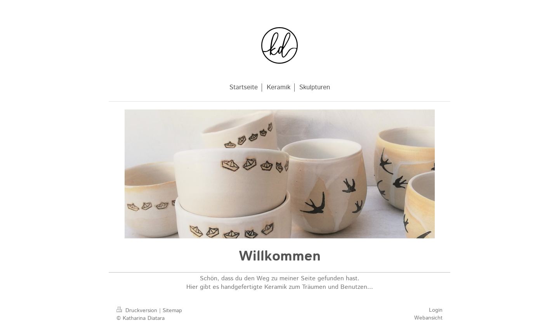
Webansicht (428, 318)
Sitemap (172, 310)
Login (436, 310)
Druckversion (137, 310)
